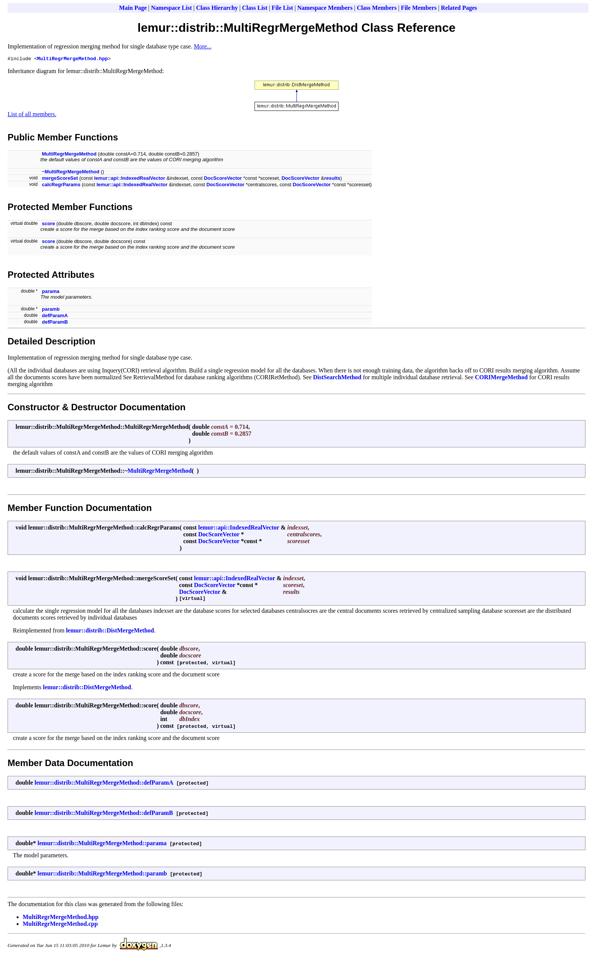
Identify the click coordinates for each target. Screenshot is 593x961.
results (332, 179)
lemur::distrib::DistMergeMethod (110, 631)
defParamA (55, 316)
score (48, 224)
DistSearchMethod (337, 378)
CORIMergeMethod (501, 378)
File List (282, 8)
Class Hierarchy (217, 8)
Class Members (376, 8)
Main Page (133, 8)
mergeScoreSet (60, 179)
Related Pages (459, 8)
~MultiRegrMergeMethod (70, 173)
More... (202, 46)
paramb (51, 310)
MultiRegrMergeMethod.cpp (60, 925)
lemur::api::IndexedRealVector (129, 179)
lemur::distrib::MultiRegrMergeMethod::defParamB (103, 814)
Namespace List (171, 8)
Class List (254, 8)
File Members (419, 8)
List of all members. (32, 115)
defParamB (55, 323)
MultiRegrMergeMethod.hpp (72, 59)
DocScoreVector (223, 179)
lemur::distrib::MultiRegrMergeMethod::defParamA (103, 783)
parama (50, 292)
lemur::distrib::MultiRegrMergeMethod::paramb (102, 874)
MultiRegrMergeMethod (69, 155)
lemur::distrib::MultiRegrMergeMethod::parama (101, 844)
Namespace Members (324, 8)
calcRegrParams (61, 185)
